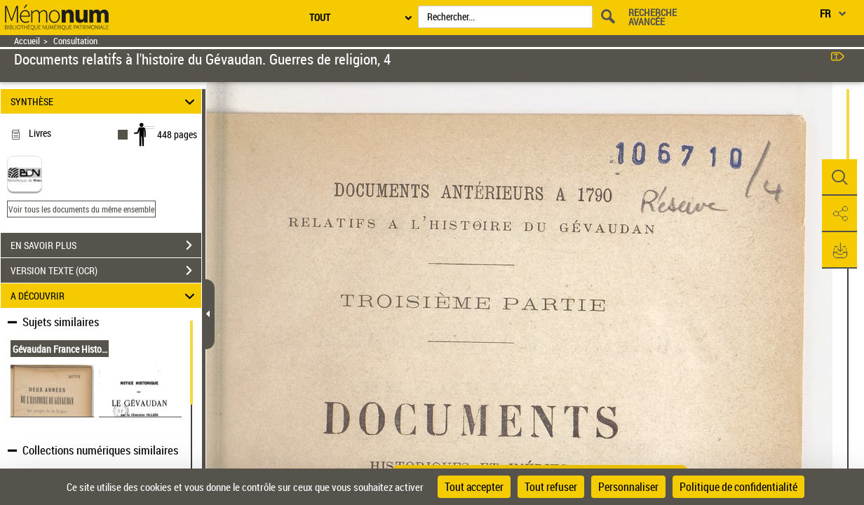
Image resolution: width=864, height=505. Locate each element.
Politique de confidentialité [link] (738, 486)
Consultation (75, 41)
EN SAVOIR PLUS (106, 245)
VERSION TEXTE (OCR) (106, 271)
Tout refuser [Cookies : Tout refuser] (551, 486)
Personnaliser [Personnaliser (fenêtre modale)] (628, 486)
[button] (839, 177)
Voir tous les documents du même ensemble (81, 209)
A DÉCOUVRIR (105, 295)
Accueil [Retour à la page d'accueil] (27, 41)
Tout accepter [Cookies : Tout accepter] (474, 486)
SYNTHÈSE (105, 101)
